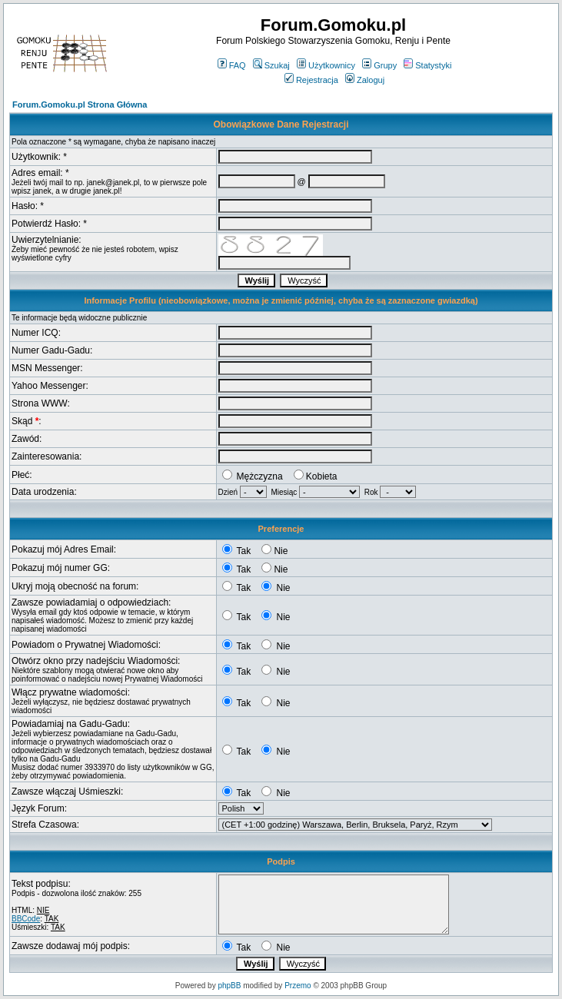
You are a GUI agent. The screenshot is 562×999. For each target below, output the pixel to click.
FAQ (232, 65)
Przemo (297, 985)
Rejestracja (311, 80)
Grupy (379, 65)
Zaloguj (364, 80)
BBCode (26, 918)
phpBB (229, 985)
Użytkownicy (326, 65)
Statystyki (427, 65)
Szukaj (271, 65)
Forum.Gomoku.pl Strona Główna (79, 104)
